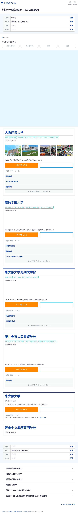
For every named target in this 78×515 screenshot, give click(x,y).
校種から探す (11, 485)
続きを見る (43, 417)
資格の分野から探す (14, 474)
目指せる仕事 (11, 46)
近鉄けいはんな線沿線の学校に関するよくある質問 (26, 496)
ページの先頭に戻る (69, 504)
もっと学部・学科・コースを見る (38, 191)
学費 (67, 46)
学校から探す (27, 511)
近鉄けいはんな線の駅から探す (18, 490)
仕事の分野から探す (14, 468)
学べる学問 (29, 46)
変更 (71, 18)
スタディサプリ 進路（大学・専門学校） (12, 511)
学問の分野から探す (14, 479)
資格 (48, 46)
